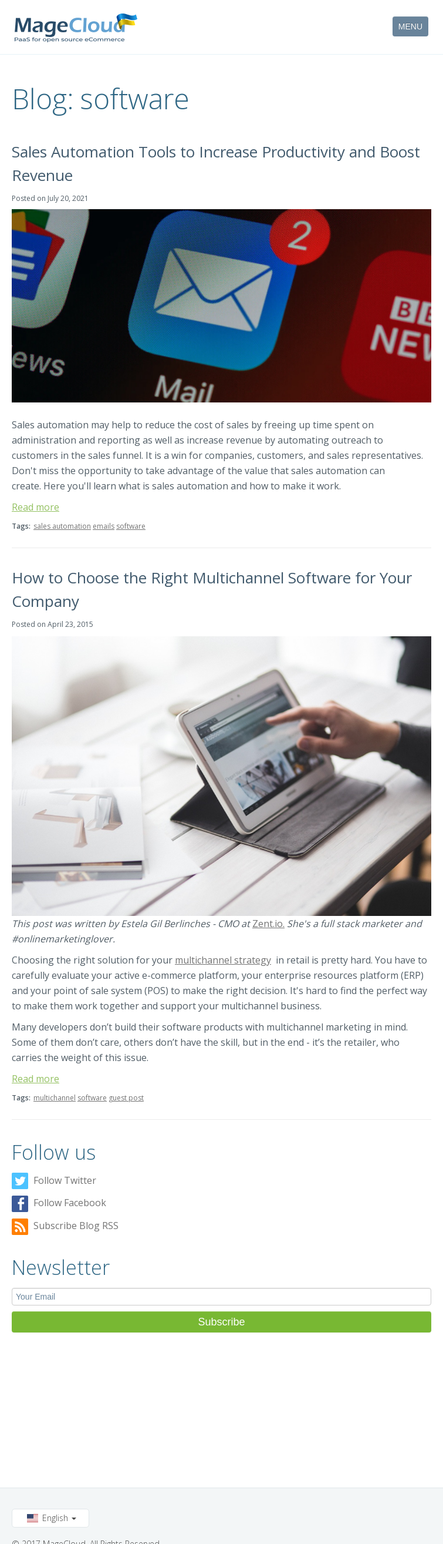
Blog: (43, 98)
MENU (410, 26)
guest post (126, 1098)
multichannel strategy (223, 960)
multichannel (54, 1098)
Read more (35, 507)
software (131, 526)
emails (103, 526)
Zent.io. (268, 923)
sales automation (62, 526)
